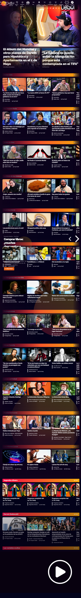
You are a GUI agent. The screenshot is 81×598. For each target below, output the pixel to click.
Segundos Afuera (61, 5)
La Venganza (44, 5)
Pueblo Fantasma (38, 5)
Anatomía (72, 4)
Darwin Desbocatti (11, 5)
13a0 (33, 4)
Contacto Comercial (69, 8)
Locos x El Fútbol (55, 5)
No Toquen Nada (5, 5)
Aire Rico (27, 4)
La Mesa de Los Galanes (22, 5)
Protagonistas (50, 4)
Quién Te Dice (16, 5)
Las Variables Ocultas (66, 5)
